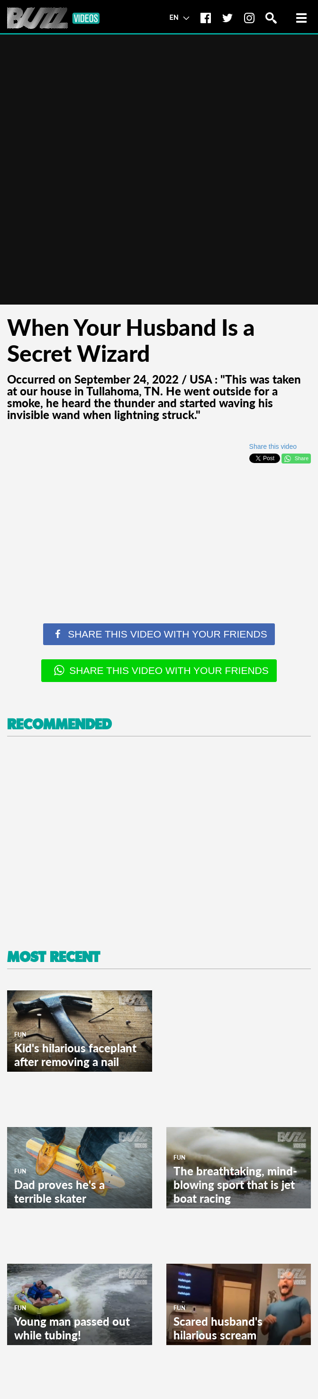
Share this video (273, 446)
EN (179, 17)
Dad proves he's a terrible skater (59, 1191)
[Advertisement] (159, 536)
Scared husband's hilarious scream (218, 1328)
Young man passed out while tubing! (72, 1328)
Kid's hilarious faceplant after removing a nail (75, 1054)
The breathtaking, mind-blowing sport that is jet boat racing (235, 1184)
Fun (20, 1034)
